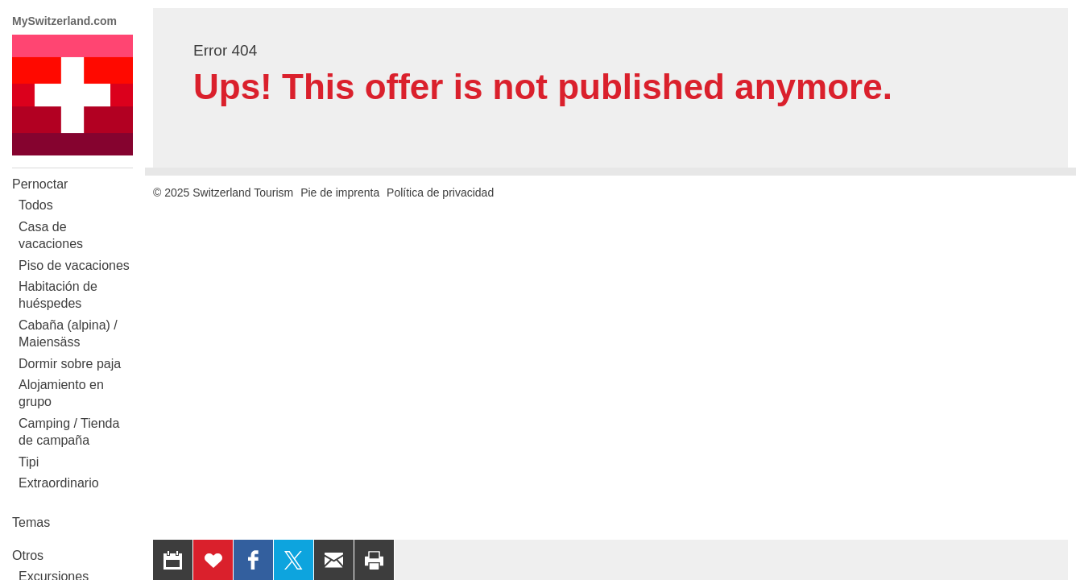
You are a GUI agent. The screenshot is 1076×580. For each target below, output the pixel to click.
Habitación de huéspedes (58, 295)
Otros (27, 555)
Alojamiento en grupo (61, 393)
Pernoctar (40, 184)
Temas (31, 522)
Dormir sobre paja (70, 364)
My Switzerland (72, 95)
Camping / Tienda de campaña (69, 431)
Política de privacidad (440, 192)
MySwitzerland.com (64, 20)
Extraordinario (59, 483)
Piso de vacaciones (74, 265)
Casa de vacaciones (51, 235)
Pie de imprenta (339, 192)
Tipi (29, 462)
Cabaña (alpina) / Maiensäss (68, 333)
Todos (36, 205)
